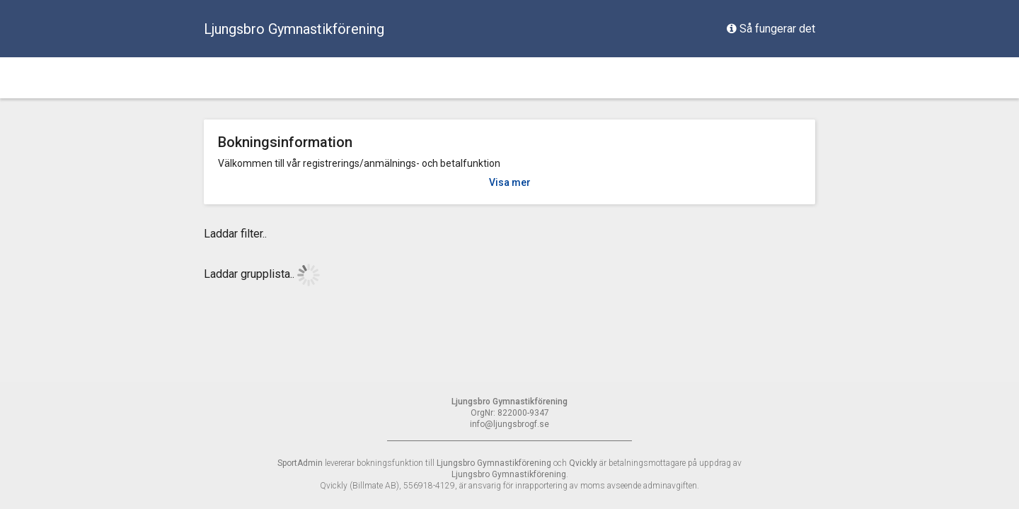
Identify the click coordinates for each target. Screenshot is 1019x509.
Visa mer (510, 182)
